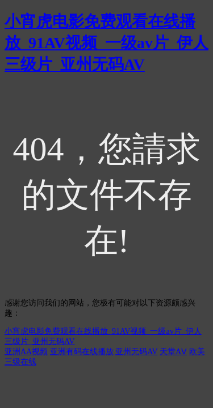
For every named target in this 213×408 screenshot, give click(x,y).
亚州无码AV (136, 351)
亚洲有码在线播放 (82, 351)
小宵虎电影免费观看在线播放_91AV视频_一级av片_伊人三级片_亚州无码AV (106, 42)
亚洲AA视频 (26, 351)
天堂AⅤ (173, 351)
